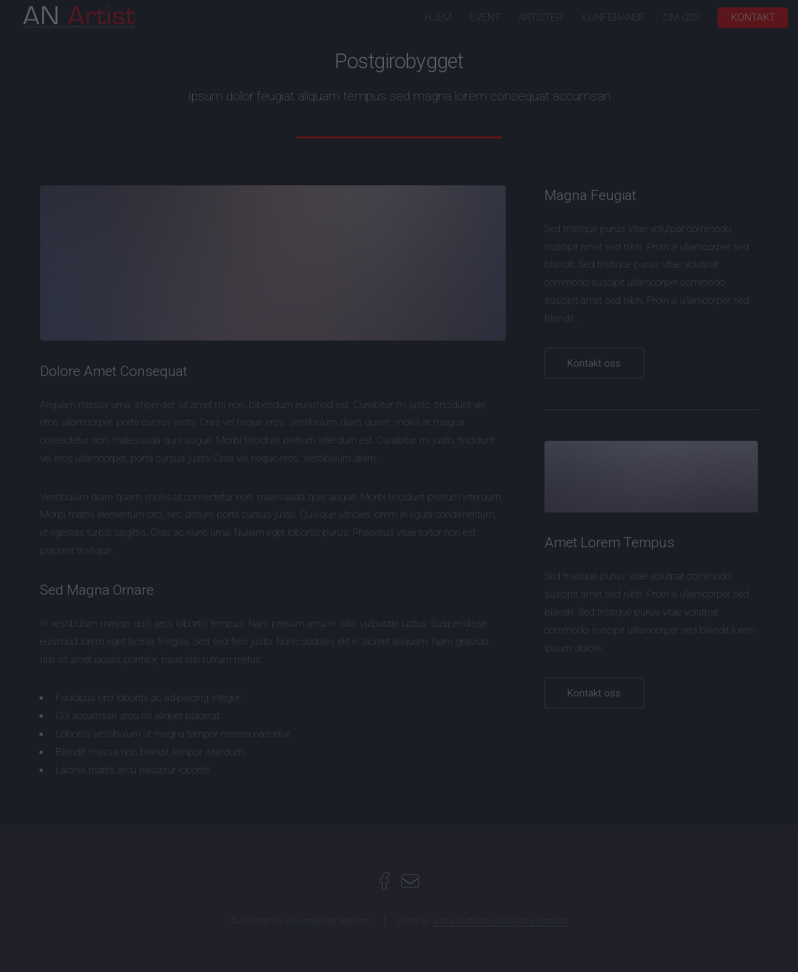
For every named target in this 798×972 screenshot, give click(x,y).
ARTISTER (540, 17)
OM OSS (681, 17)
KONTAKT (753, 17)
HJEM (438, 17)
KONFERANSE (613, 17)
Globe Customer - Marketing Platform (500, 921)
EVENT (485, 17)
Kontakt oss (594, 363)
